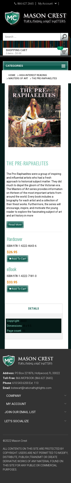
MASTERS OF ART (18, 78)
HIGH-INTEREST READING (33, 75)
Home (12, 75)
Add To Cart (17, 258)
